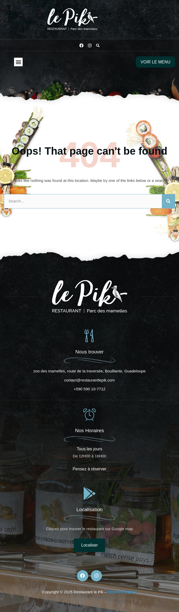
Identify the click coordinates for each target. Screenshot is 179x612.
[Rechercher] (168, 201)
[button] (98, 45)
